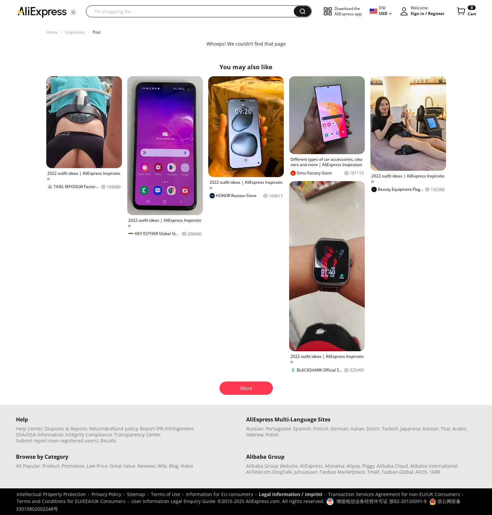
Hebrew (254, 434)
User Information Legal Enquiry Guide (173, 501)
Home (52, 32)
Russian (255, 428)
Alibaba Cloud (392, 466)
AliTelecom (258, 472)
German (339, 428)
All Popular (28, 466)
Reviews (147, 466)
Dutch (373, 428)
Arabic (459, 428)
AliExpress (311, 466)
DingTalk (282, 472)
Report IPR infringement (167, 428)
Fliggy (368, 466)
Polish (272, 434)
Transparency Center (137, 434)
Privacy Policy (106, 494)
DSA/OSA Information (40, 434)
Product (51, 466)
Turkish (390, 428)
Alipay (353, 466)
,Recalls (107, 440)
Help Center (29, 428)
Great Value (123, 466)
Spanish (302, 428)
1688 (434, 472)
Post (97, 32)
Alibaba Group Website (272, 466)
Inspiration (75, 32)
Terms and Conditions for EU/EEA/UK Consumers (71, 501)
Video (187, 466)
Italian (357, 428)
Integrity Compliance (89, 434)
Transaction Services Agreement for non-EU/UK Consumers (394, 494)
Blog (174, 466)
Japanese (410, 428)
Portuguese (278, 428)
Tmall (373, 472)
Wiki (162, 466)
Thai (445, 428)
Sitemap (136, 494)
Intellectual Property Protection (51, 494)
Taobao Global (397, 472)
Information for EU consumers (219, 494)
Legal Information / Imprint (290, 494)
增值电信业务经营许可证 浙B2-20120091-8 (381, 501)
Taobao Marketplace (342, 472)
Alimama (334, 466)
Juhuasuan (306, 472)
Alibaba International (433, 466)
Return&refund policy (114, 428)
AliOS (421, 472)
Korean (431, 428)
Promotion (73, 466)
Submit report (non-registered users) (57, 440)
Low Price (97, 466)
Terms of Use (165, 494)
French (320, 428)
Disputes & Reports (66, 428)
